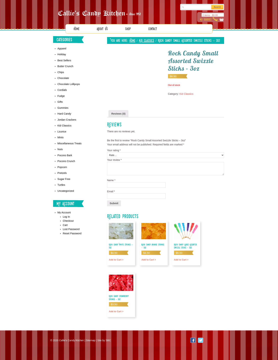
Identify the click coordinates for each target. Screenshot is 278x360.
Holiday (61, 54)
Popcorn (62, 164)
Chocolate (63, 77)
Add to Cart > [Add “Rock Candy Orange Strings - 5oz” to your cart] (148, 258)
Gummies (62, 106)
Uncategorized (65, 187)
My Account (63, 209)
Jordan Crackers (66, 118)
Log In (66, 213)
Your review (114, 159)
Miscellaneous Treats (69, 141)
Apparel (61, 48)
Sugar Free (63, 176)
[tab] (118, 113)
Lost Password (71, 225)
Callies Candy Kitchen (100, 12)
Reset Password (72, 229)
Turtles (61, 181)
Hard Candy (64, 112)
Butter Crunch (65, 65)
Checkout (68, 217)
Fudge (61, 94)
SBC (107, 339)
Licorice (61, 129)
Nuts (60, 147)
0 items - (210, 15)
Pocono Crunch (66, 158)
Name (111, 179)
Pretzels (61, 170)
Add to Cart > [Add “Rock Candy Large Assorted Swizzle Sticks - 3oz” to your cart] (181, 258)
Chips (60, 71)
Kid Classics (146, 40)
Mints (60, 135)
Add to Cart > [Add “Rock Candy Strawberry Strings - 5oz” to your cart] (116, 310)
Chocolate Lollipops (68, 83)
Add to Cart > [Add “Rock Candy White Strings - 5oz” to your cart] (116, 258)
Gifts (60, 100)
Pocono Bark (64, 152)
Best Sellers (64, 60)
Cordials (61, 88)
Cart (65, 221)
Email (111, 190)
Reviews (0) (118, 113)
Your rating (114, 149)
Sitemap (90, 339)
